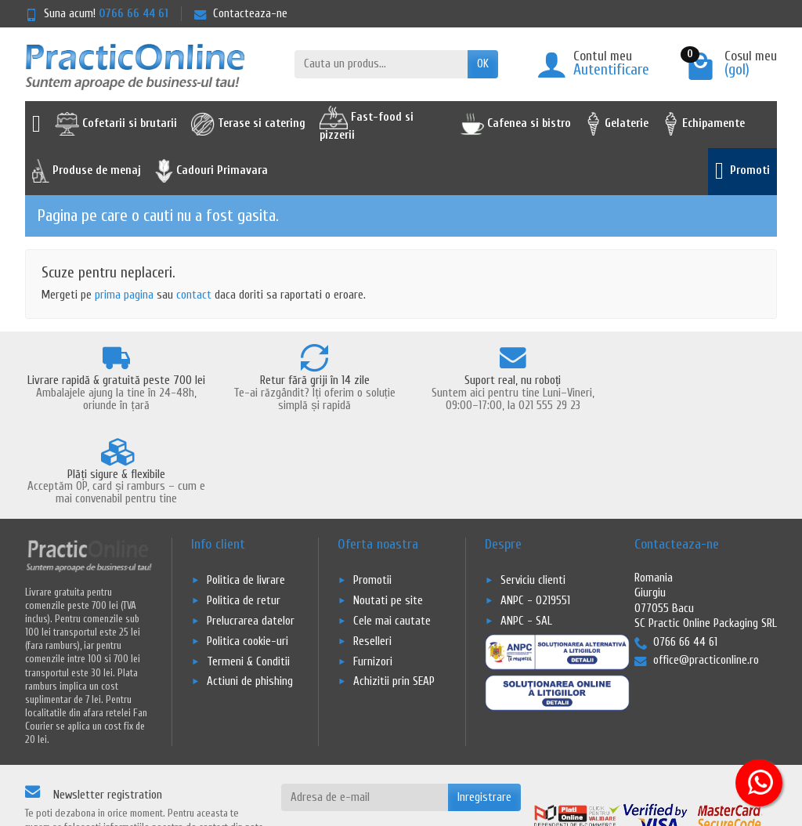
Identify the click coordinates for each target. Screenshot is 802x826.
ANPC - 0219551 (535, 519)
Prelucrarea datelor (250, 539)
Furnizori (372, 580)
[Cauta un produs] (381, 64)
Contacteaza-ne (240, 13)
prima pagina (124, 295)
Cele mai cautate (392, 539)
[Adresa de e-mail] (365, 716)
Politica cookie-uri (247, 560)
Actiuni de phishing (250, 600)
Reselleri (372, 560)
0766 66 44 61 (133, 13)
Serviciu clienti (532, 498)
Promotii (372, 498)
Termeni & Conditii (248, 580)
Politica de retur (243, 519)
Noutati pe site (388, 519)
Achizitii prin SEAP (394, 600)
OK (483, 64)
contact (193, 295)
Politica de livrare (246, 498)
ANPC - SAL (526, 539)
